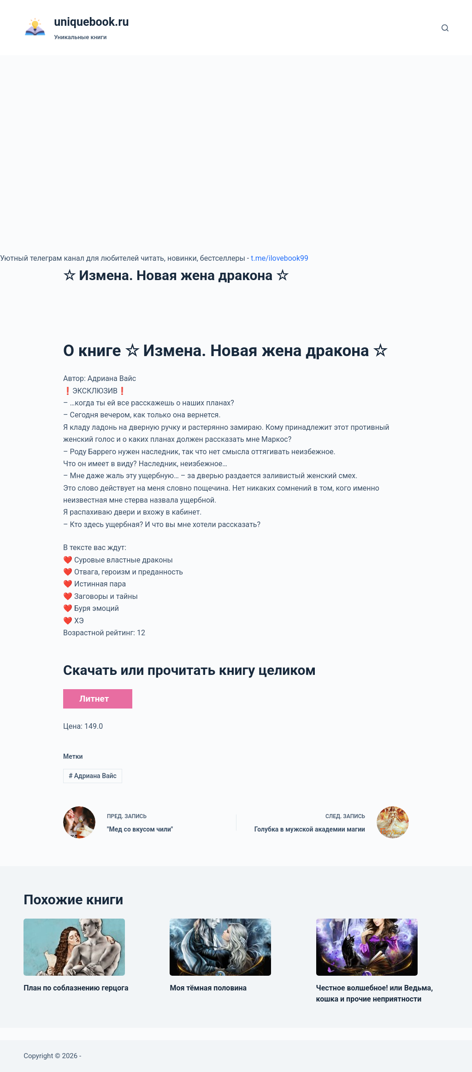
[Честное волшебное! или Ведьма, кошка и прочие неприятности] (367, 947)
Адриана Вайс (93, 775)
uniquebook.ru (91, 22)
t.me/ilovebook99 (279, 258)
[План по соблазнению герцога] (74, 947)
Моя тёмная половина (208, 988)
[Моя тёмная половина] (220, 947)
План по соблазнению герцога (76, 988)
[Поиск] (445, 27)
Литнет (94, 698)
